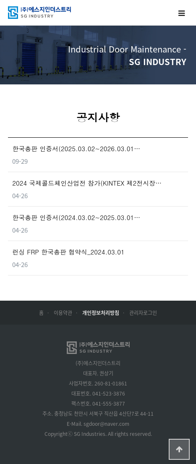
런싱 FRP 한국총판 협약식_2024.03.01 (68, 251)
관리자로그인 (143, 312)
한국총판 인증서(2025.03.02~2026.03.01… (76, 148)
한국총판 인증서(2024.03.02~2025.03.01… (76, 217)
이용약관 (63, 312)
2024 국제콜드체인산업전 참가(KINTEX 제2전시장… (87, 182)
